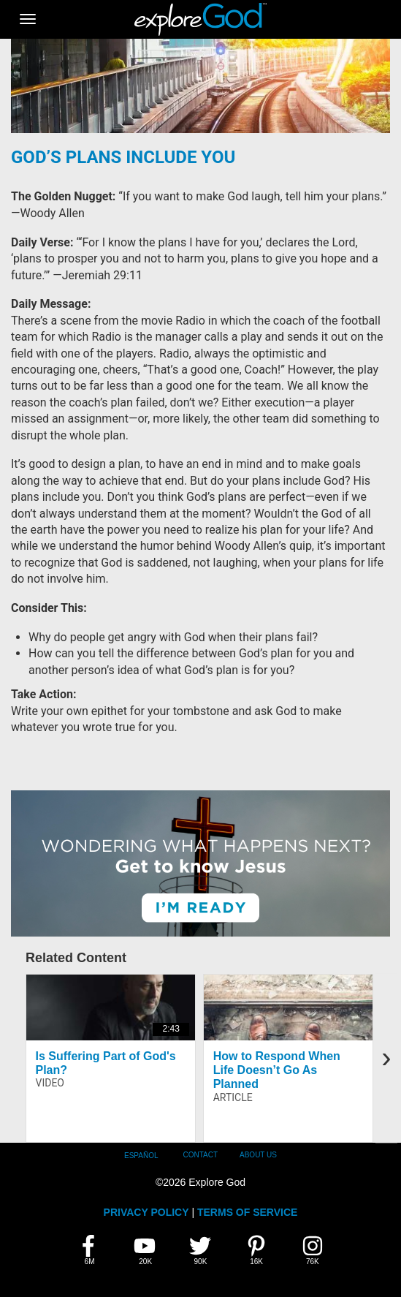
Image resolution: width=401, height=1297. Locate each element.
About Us (258, 1155)
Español (141, 1156)
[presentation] (386, 1057)
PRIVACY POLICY (146, 1212)
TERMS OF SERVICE (247, 1212)
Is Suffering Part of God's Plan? (106, 1063)
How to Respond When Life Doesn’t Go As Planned (276, 1070)
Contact (200, 1155)
